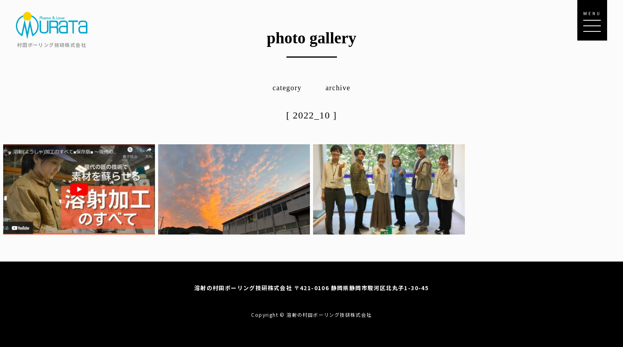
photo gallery (311, 38)
